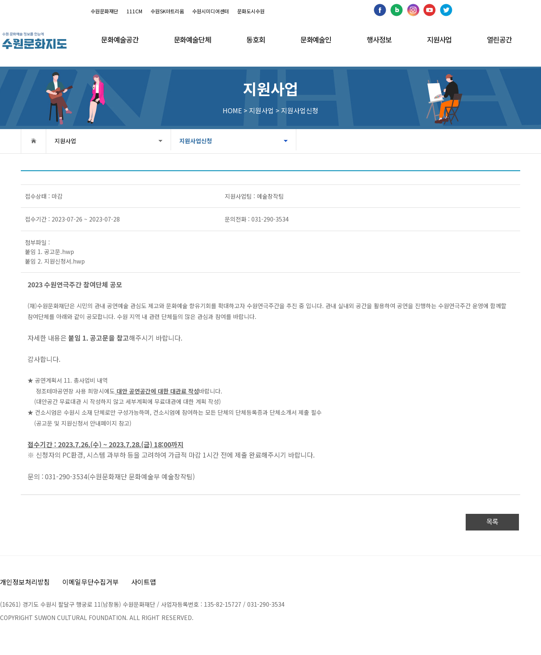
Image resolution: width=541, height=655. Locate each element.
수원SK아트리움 (167, 11)
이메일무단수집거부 (90, 582)
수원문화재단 (104, 11)
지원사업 (65, 141)
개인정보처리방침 (25, 582)
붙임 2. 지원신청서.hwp (55, 261)
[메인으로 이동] (34, 40)
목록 (492, 522)
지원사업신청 (179, 141)
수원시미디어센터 (210, 11)
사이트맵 (143, 582)
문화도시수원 (251, 11)
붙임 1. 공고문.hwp (49, 251)
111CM (134, 11)
